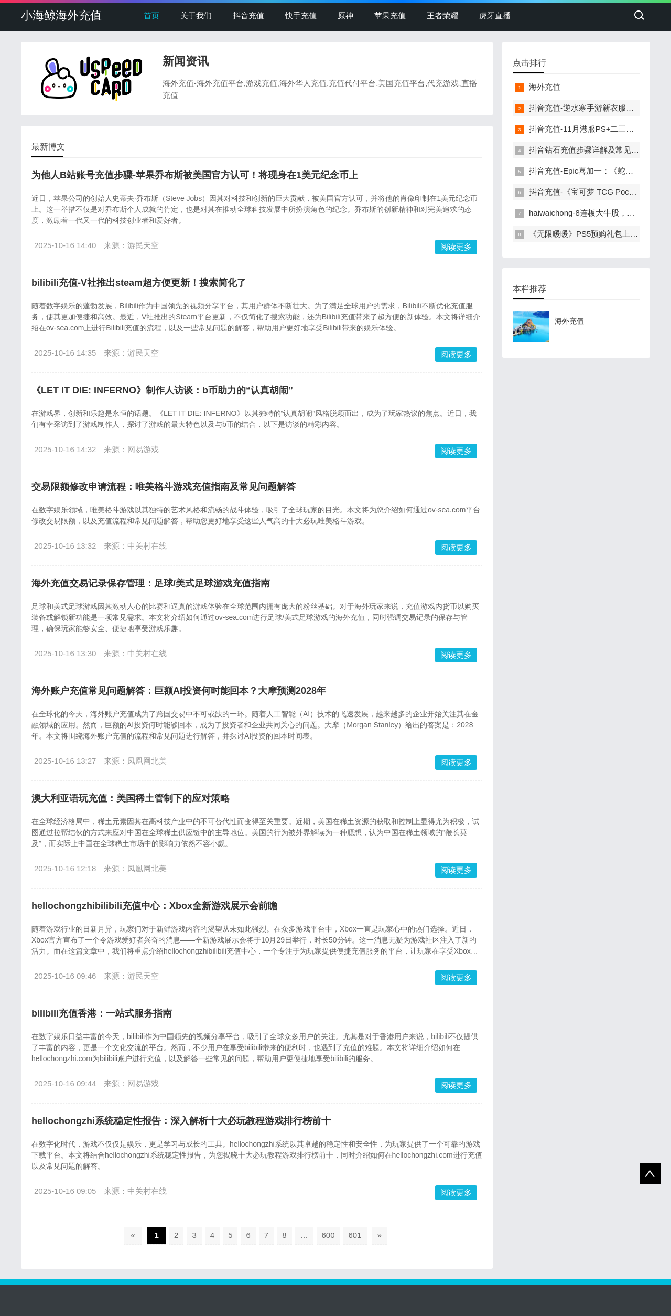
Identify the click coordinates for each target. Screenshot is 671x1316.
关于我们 (196, 15)
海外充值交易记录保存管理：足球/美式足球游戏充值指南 (150, 583)
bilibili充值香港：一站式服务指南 (101, 1013)
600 (328, 1235)
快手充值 (301, 15)
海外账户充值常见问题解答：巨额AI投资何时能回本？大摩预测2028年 (178, 691)
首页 (151, 15)
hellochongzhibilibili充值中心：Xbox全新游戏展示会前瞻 (154, 906)
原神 (345, 15)
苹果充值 (390, 15)
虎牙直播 (495, 15)
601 (355, 1235)
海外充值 (544, 86)
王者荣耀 (442, 15)
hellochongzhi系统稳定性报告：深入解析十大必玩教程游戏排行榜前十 (181, 1121)
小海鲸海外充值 (61, 15)
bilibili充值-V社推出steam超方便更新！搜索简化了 (138, 282)
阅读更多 (456, 246)
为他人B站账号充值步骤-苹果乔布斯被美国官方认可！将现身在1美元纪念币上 (194, 175)
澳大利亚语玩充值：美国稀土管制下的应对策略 (130, 798)
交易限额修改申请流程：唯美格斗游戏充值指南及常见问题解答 (163, 487)
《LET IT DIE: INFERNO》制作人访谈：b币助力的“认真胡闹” (162, 390)
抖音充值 (248, 15)
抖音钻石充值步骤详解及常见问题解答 (596, 149)
